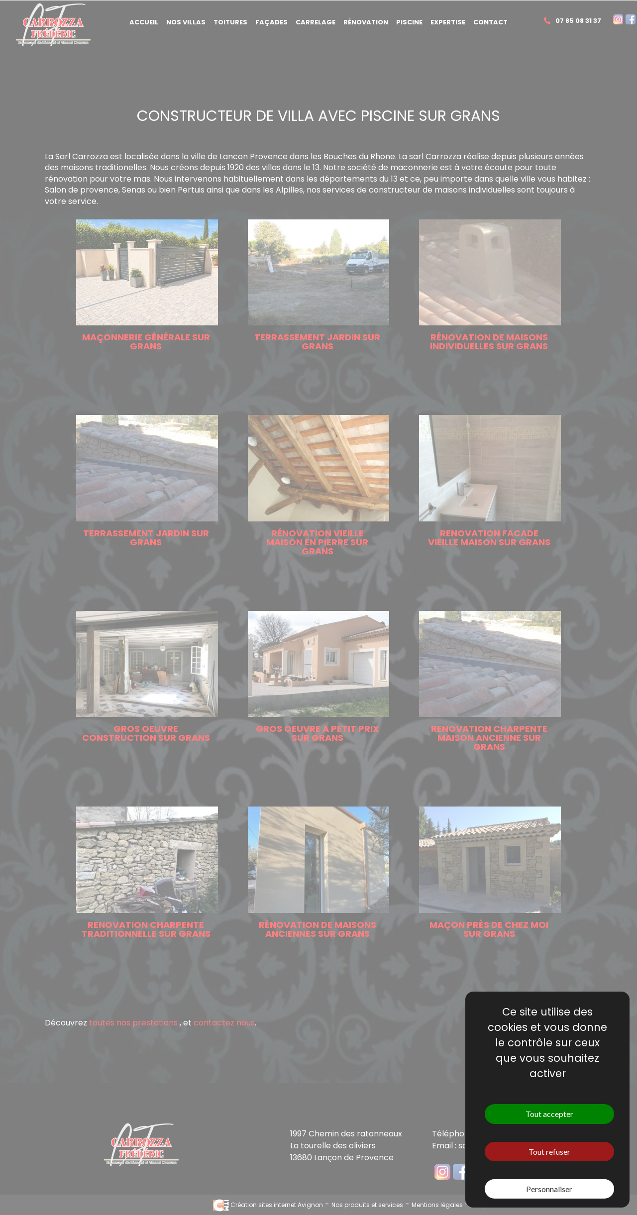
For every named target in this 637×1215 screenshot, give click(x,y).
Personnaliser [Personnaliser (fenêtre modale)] (549, 1189)
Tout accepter (549, 1113)
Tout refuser (549, 1151)
